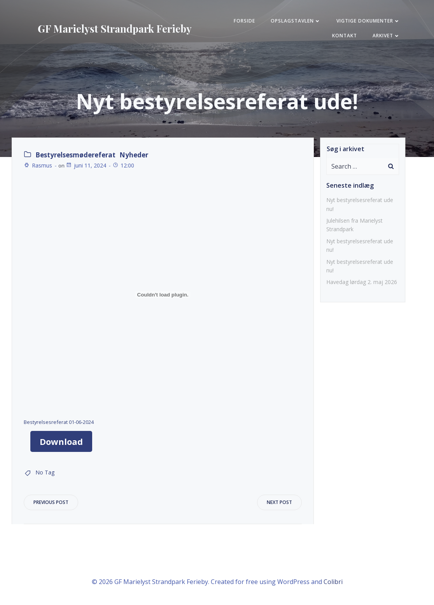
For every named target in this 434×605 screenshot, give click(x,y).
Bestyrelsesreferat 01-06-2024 (59, 421)
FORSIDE (244, 20)
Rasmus (38, 165)
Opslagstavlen (296, 20)
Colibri (333, 581)
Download (61, 441)
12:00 (123, 165)
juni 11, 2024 (86, 165)
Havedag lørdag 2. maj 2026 (361, 282)
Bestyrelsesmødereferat (75, 154)
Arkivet (386, 35)
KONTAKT (344, 35)
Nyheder (133, 154)
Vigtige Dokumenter (368, 20)
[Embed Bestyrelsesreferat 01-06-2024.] (163, 294)
